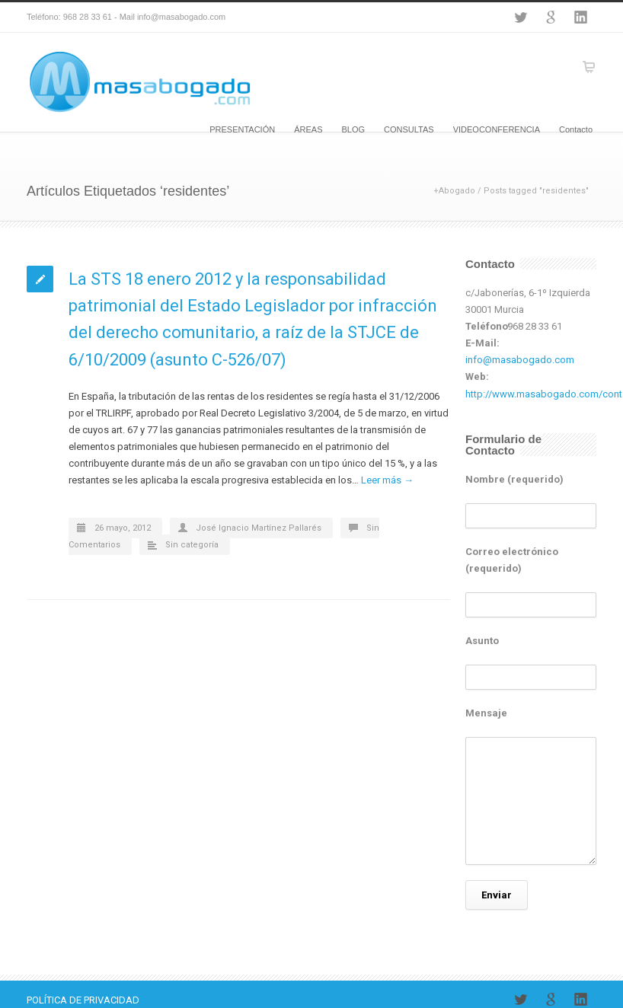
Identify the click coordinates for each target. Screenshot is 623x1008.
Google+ (550, 17)
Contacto (576, 129)
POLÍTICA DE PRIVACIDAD (83, 1000)
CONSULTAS (409, 129)
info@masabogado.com (519, 359)
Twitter (520, 17)
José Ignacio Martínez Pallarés (258, 528)
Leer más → (387, 480)
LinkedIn (581, 17)
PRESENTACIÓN (242, 129)
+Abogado (454, 191)
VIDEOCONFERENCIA (496, 129)
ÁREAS (308, 129)
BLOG (353, 129)
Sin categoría (192, 545)
